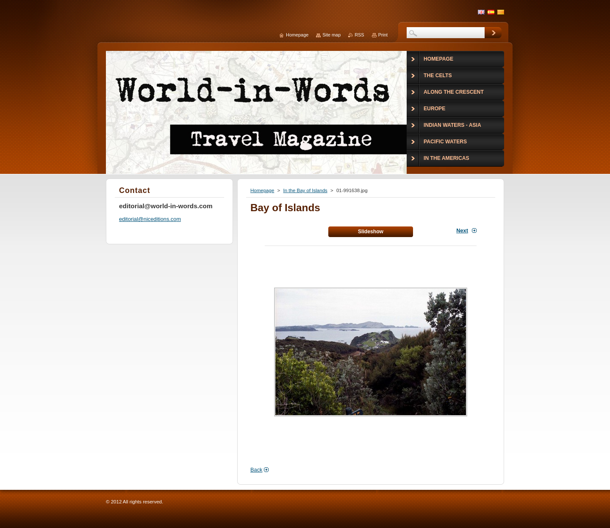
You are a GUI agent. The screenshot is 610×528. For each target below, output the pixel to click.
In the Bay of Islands (305, 190)
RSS (359, 34)
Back (256, 470)
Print (383, 34)
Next (462, 230)
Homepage (262, 190)
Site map (331, 34)
